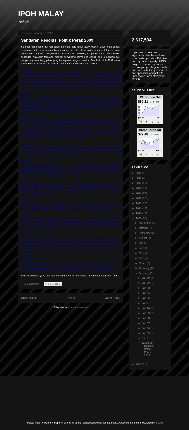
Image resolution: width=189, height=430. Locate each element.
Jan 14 (146, 308)
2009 (139, 218)
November (145, 222)
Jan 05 (146, 333)
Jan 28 (146, 287)
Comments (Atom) (77, 307)
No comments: (31, 284)
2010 (139, 213)
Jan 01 (146, 338)
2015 (139, 188)
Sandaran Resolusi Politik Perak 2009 (57, 40)
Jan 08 (146, 318)
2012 (139, 203)
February (144, 268)
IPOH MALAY (41, 14)
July (141, 242)
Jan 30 (146, 277)
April (142, 258)
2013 (139, 198)
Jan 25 (146, 297)
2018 (139, 178)
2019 (139, 173)
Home (71, 297)
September (145, 232)
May (141, 253)
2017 (139, 183)
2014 (139, 193)
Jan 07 (146, 323)
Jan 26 (146, 292)
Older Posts (112, 297)
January (144, 273)
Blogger (159, 422)
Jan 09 (146, 313)
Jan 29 (146, 282)
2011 (139, 208)
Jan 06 (146, 328)
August (143, 237)
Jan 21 (146, 303)
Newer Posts (29, 297)
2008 (139, 364)
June (142, 248)
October (144, 227)
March (143, 263)
